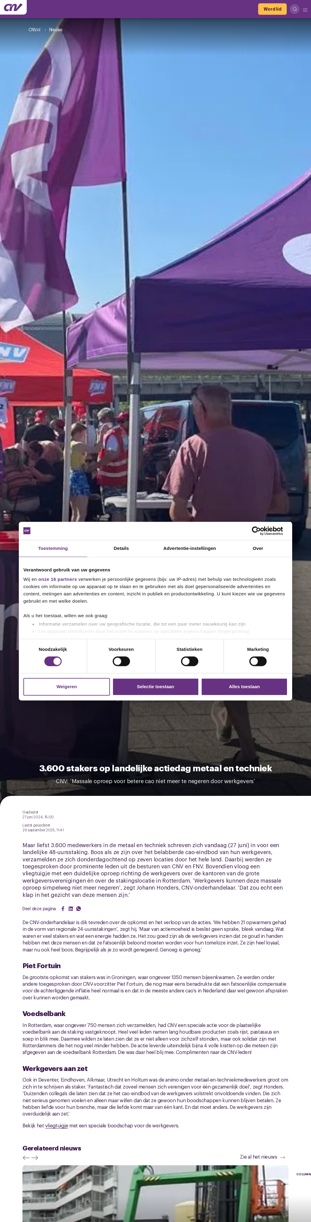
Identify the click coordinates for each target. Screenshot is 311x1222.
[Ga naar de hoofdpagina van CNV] (13, 7)
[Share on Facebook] (62, 908)
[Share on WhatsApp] (78, 908)
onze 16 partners (57, 579)
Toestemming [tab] (53, 548)
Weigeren (66, 686)
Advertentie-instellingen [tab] (189, 548)
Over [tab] (258, 548)
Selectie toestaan (155, 686)
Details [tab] (121, 548)
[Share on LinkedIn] (70, 908)
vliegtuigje (56, 1125)
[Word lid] (272, 9)
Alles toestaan (244, 686)
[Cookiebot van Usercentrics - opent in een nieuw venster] (261, 530)
